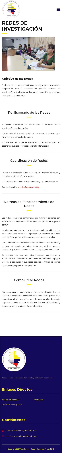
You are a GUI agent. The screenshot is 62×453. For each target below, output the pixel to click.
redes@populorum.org (29, 187)
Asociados (38, 400)
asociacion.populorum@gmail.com (21, 436)
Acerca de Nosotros (10, 400)
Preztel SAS (49, 449)
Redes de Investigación (12, 404)
